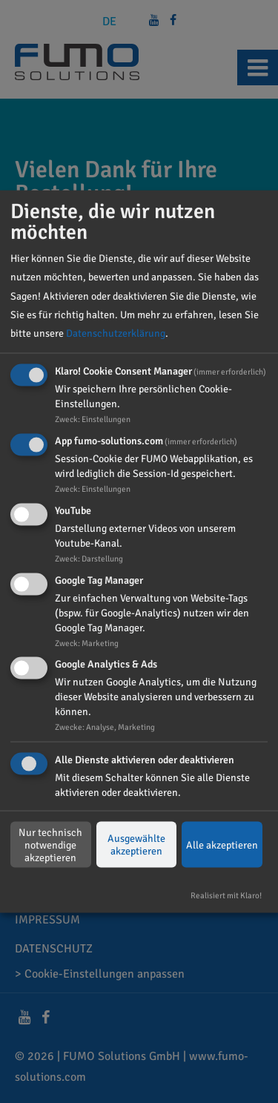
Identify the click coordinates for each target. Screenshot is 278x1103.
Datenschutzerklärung (115, 333)
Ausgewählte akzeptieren (136, 844)
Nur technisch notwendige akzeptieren (50, 844)
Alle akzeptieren (222, 844)
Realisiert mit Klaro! (226, 895)
